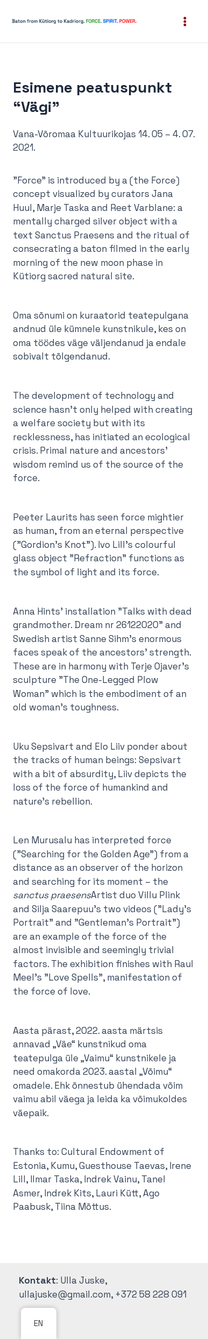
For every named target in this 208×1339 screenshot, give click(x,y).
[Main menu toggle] (185, 21)
